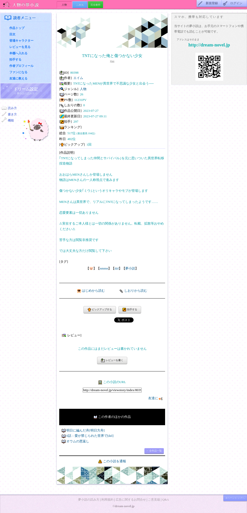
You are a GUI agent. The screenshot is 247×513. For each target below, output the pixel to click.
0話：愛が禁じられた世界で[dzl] (89, 436)
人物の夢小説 (28, 4)
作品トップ (16, 28)
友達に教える (18, 78)
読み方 (12, 108)
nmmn (104, 268)
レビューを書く (112, 360)
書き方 (12, 114)
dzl (117, 268)
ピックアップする (99, 310)
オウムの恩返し (77, 441)
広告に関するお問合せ (131, 499)
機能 (11, 120)
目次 (12, 34)
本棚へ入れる (18, 53)
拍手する (15, 59)
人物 (83, 89)
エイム (78, 78)
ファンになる (18, 72)
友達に (155, 398)
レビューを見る (19, 47)
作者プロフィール (21, 66)
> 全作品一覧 (154, 450)
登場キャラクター (21, 40)
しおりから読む (135, 290)
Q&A (165, 499)
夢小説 (130, 268)
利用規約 (107, 499)
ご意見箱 (154, 499)
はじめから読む (93, 290)
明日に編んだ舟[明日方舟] (85, 430)
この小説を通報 (114, 461)
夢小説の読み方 (88, 499)
